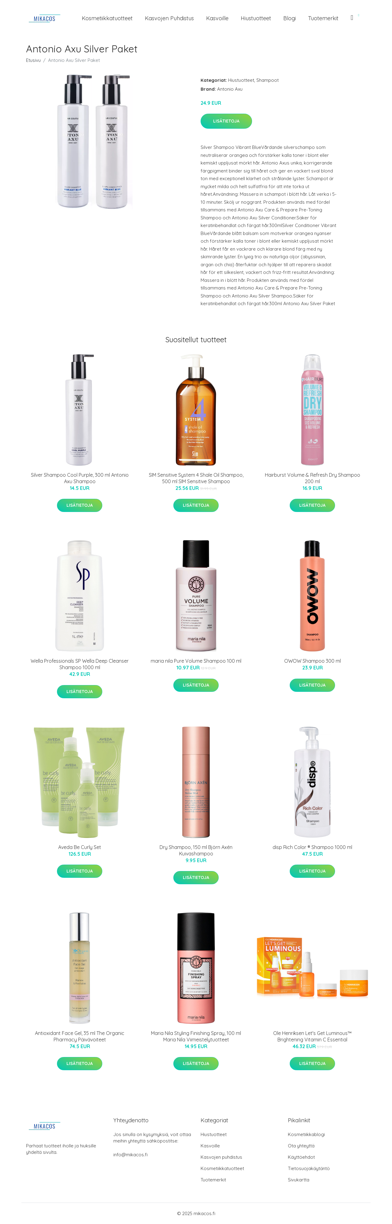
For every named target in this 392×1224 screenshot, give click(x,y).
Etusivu (33, 60)
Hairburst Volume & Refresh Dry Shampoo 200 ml (312, 478)
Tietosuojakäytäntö (309, 1168)
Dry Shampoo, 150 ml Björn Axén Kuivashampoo (196, 850)
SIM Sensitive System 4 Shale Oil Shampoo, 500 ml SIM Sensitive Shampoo (196, 478)
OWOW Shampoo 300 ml (312, 661)
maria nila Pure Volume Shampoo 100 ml (196, 661)
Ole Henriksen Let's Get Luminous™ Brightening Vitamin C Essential (312, 1036)
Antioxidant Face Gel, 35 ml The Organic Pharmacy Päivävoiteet (79, 1036)
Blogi (289, 18)
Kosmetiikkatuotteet (107, 18)
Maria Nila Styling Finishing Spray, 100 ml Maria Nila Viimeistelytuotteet (196, 1036)
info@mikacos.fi (130, 1155)
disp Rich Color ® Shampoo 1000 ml (312, 847)
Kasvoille (217, 18)
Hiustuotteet (256, 18)
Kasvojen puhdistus (169, 18)
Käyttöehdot (301, 1157)
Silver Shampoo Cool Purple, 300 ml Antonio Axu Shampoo (80, 478)
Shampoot (267, 80)
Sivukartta (298, 1180)
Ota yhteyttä (301, 1146)
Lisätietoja (226, 121)
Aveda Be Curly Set (79, 847)
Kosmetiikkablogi (306, 1134)
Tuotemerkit (323, 18)
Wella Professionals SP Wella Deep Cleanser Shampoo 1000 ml (80, 664)
